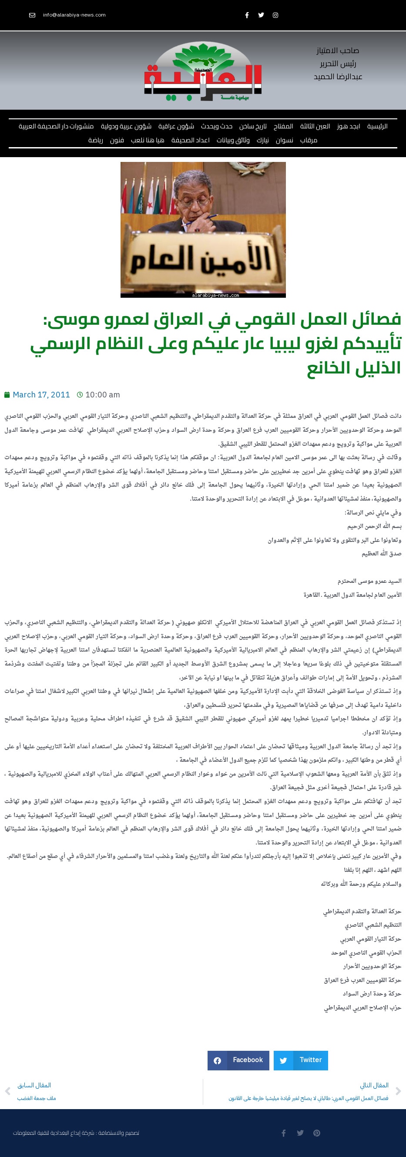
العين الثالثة (315, 126)
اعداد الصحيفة (190, 140)
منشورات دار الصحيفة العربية (56, 126)
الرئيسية (377, 126)
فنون (117, 140)
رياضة (95, 140)
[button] (239, 1060)
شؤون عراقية (176, 126)
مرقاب (309, 140)
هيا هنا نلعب (147, 140)
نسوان (284, 140)
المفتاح (283, 126)
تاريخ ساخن (253, 126)
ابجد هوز (348, 126)
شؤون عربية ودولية (126, 126)
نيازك (263, 140)
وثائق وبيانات (233, 140)
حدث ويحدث (216, 126)
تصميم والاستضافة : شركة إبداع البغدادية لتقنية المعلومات (76, 1132)
